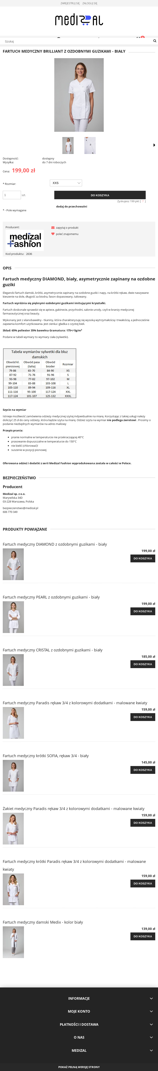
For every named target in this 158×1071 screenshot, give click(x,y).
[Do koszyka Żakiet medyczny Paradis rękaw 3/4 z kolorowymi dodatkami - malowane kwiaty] (142, 823)
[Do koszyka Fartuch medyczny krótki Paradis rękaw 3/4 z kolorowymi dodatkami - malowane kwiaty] (142, 884)
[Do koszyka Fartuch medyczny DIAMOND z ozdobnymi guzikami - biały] (142, 559)
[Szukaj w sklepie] (79, 41)
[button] (64, 227)
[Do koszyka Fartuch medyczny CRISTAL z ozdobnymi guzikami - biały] (142, 664)
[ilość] (12, 195)
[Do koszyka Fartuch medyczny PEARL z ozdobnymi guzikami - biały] (142, 611)
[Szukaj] (155, 41)
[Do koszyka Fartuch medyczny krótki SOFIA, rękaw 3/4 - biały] (142, 770)
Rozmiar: (9, 184)
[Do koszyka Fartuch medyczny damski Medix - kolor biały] (142, 936)
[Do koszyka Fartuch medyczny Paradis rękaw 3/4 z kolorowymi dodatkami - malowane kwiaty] (142, 717)
